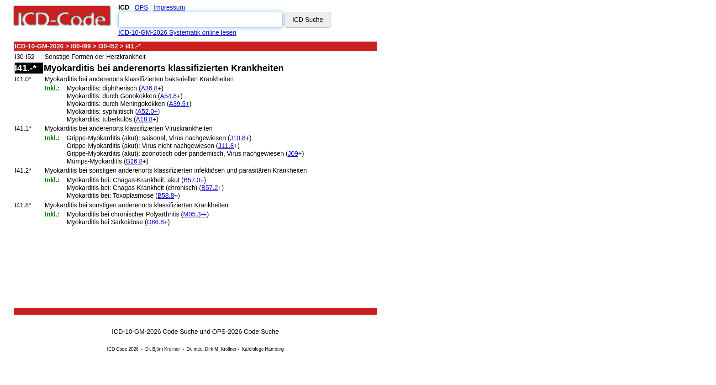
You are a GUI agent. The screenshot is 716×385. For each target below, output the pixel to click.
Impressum (169, 7)
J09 (293, 153)
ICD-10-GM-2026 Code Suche (155, 331)
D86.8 (155, 222)
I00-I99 (81, 46)
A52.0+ (147, 111)
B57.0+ (194, 180)
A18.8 (144, 119)
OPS (141, 7)
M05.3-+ (195, 214)
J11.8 (226, 145)
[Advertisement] (458, 178)
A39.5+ (179, 103)
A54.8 (168, 96)
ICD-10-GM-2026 (39, 46)
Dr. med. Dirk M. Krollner (212, 349)
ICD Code (117, 349)
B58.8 (166, 195)
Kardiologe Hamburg (263, 349)
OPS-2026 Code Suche (245, 331)
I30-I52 (108, 46)
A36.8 (149, 88)
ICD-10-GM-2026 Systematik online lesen (177, 32)
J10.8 (237, 138)
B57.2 (209, 187)
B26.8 (134, 161)
